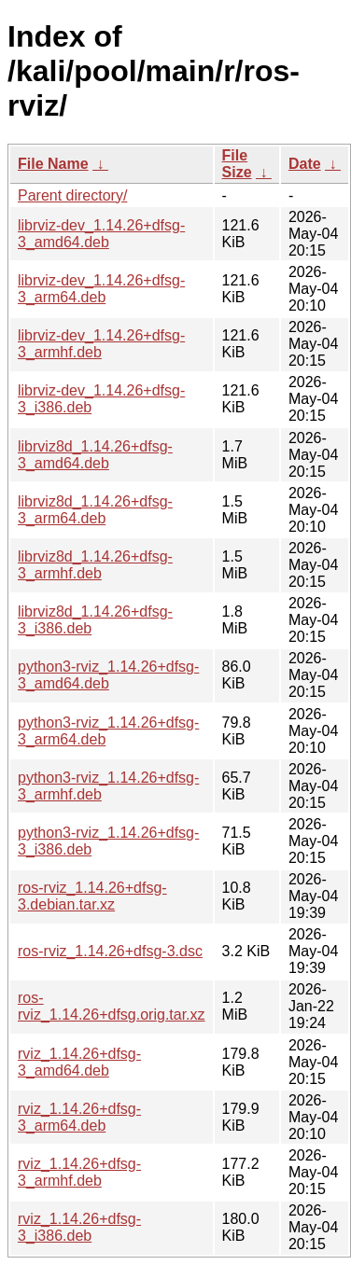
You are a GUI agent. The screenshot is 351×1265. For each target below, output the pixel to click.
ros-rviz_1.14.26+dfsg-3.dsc (110, 951)
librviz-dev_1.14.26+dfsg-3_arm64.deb (101, 288)
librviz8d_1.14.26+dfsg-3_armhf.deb (95, 565)
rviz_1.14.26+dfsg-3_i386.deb (79, 1227)
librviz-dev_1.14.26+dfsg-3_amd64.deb (101, 233)
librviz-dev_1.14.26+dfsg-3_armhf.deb (101, 343)
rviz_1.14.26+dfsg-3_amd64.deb (79, 1062)
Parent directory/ (72, 195)
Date (304, 164)
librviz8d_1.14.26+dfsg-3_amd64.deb (95, 454)
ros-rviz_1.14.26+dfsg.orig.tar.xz (111, 1006)
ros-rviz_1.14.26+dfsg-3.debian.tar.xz (92, 896)
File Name (53, 164)
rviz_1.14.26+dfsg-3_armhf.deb (79, 1172)
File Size (237, 163)
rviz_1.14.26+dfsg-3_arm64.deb (79, 1117)
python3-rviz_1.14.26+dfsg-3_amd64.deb (108, 675)
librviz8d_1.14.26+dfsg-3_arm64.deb (95, 509)
